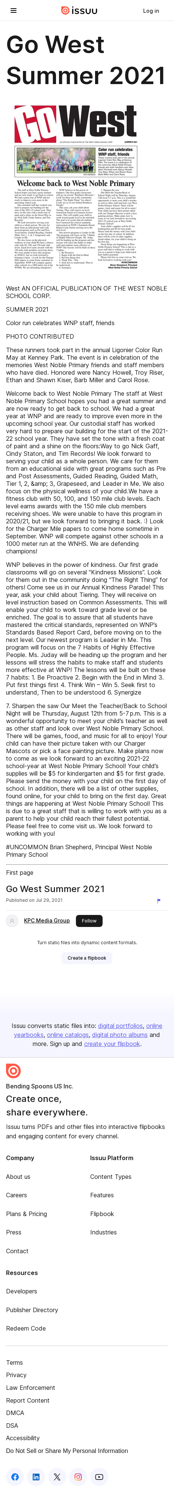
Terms (14, 1362)
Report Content (28, 1400)
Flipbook (102, 1214)
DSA (12, 1425)
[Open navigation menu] (13, 10)
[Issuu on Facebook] (15, 1477)
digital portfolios (120, 1025)
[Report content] (160, 901)
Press (13, 1232)
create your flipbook (112, 1043)
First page (19, 872)
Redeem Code (26, 1328)
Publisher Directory (32, 1310)
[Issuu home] (79, 10)
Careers (16, 1195)
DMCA (15, 1413)
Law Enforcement (30, 1387)
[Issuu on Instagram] (78, 1477)
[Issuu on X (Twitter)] (57, 1477)
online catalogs (68, 1034)
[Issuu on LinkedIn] (36, 1477)
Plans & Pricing (26, 1214)
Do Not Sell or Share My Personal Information (67, 1451)
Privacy (16, 1375)
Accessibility (23, 1438)
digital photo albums (120, 1034)
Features (102, 1195)
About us (18, 1176)
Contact (17, 1251)
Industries (103, 1232)
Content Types (111, 1176)
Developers (21, 1291)
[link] (151, 10)
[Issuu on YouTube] (99, 1477)
